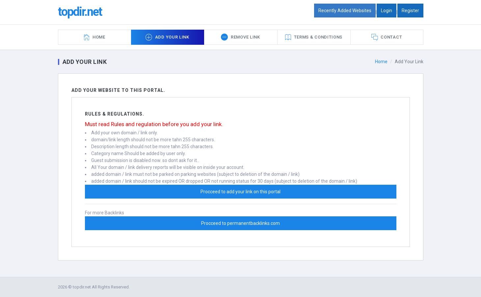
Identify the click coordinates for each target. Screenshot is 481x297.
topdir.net (80, 12)
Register (410, 10)
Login (386, 10)
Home (381, 61)
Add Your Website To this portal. (118, 90)
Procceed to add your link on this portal (240, 191)
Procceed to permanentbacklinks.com (240, 223)
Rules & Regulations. (114, 114)
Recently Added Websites (344, 10)
